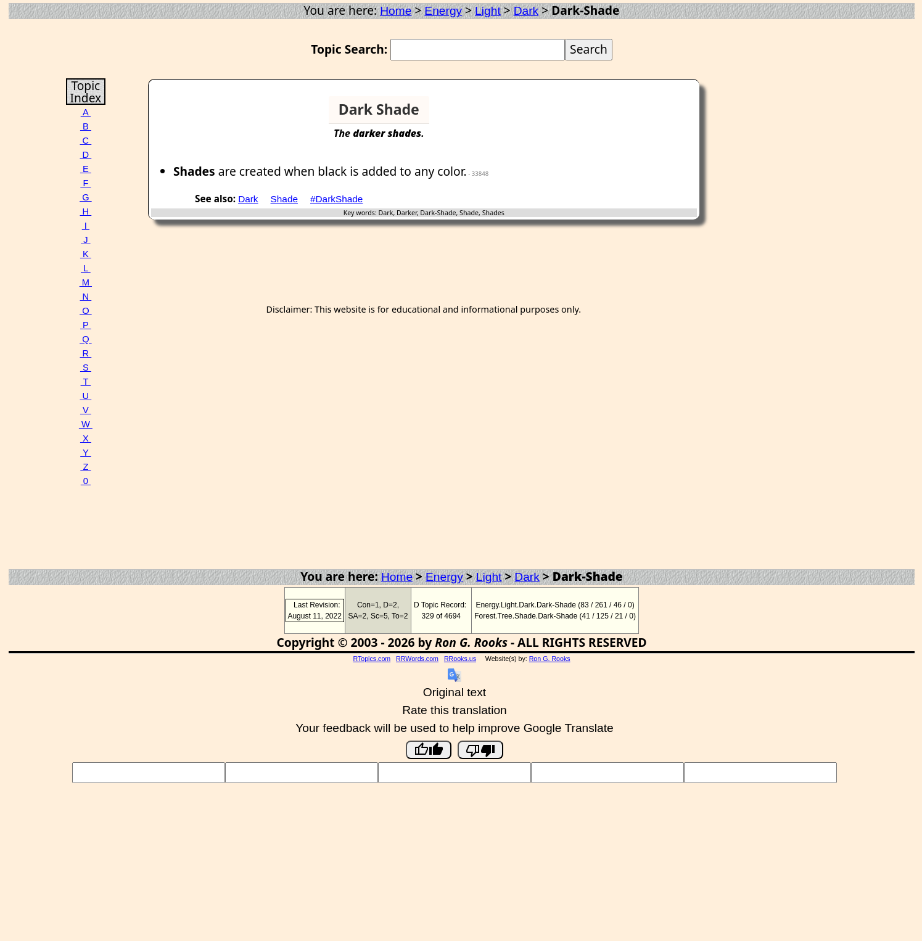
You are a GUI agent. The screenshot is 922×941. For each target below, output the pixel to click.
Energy (443, 10)
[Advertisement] (649, 114)
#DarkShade (336, 199)
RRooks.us (460, 658)
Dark (526, 10)
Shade (284, 199)
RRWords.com (417, 658)
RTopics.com (371, 658)
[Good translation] (428, 750)
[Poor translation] (480, 750)
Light (488, 10)
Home (395, 10)
